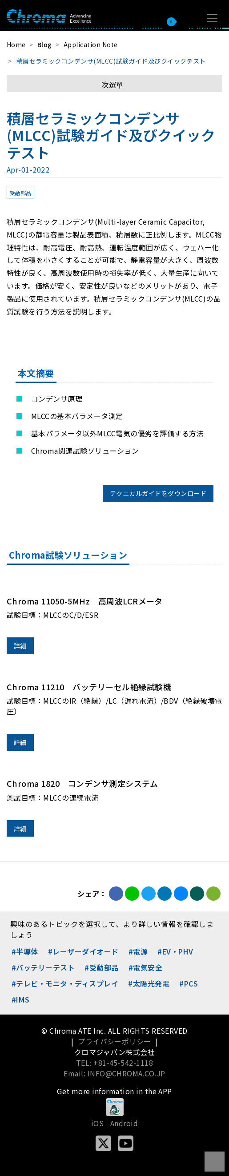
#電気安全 (145, 967)
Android (124, 1123)
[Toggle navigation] (212, 18)
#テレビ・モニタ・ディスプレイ (65, 983)
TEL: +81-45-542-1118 (114, 1062)
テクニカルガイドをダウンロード (158, 493)
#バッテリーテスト (43, 967)
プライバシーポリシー (114, 1041)
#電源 (138, 951)
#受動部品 (101, 967)
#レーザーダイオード (83, 951)
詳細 (20, 645)
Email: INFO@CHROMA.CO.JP (114, 1073)
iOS (97, 1123)
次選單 (112, 84)
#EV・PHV (175, 951)
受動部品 (20, 193)
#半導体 (25, 951)
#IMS (21, 999)
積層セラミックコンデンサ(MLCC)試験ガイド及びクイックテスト (111, 60)
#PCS (188, 983)
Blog (44, 44)
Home (16, 44)
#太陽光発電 (148, 983)
